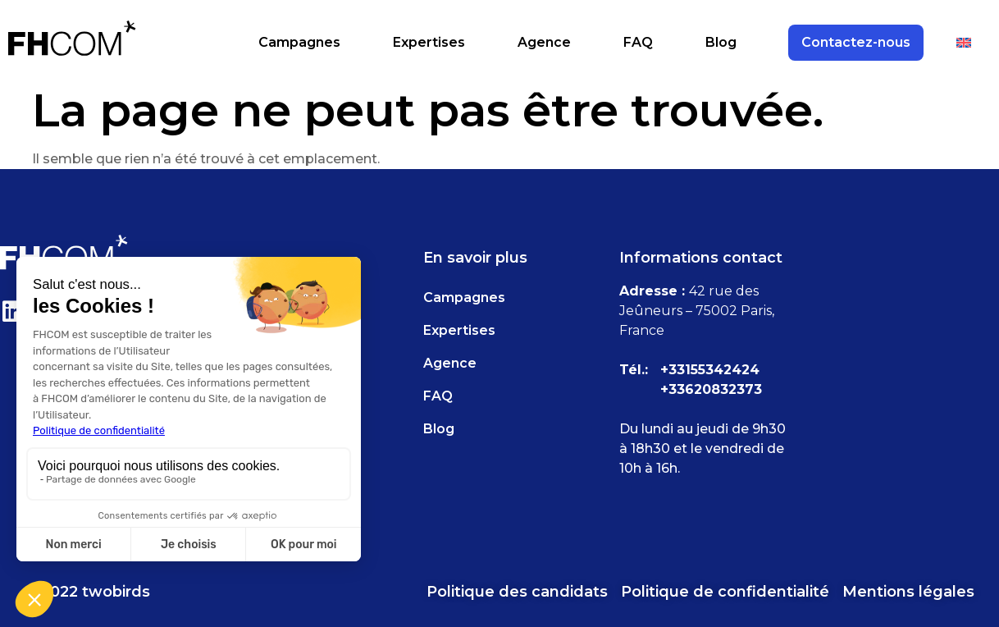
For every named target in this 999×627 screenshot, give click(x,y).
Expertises (429, 42)
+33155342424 (710, 370)
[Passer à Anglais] (964, 42)
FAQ (638, 42)
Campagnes (299, 42)
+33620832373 (711, 389)
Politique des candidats (517, 592)
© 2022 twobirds (87, 592)
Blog (721, 42)
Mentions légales (908, 592)
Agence (544, 42)
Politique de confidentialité (725, 592)
